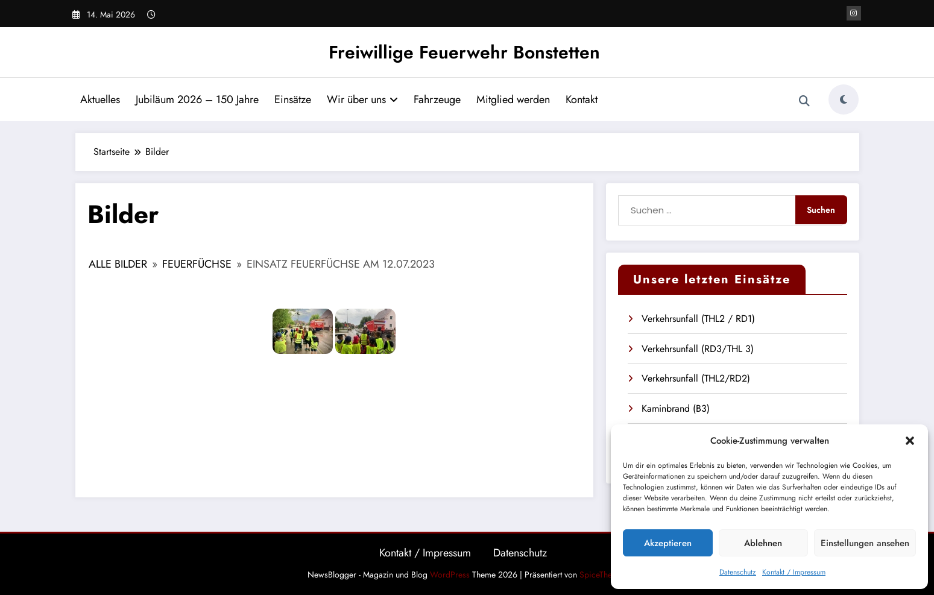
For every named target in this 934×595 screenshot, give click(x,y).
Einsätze (292, 99)
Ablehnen (763, 543)
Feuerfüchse (197, 264)
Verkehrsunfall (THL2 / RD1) (698, 319)
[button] (910, 441)
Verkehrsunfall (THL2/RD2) (696, 378)
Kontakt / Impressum (793, 572)
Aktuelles (100, 99)
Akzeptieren (668, 543)
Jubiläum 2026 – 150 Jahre (197, 99)
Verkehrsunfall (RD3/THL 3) (698, 349)
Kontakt (582, 99)
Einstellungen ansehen (865, 543)
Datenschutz (737, 572)
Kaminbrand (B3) (676, 408)
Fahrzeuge (437, 99)
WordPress (450, 574)
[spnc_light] (843, 99)
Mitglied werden (513, 99)
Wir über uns (362, 99)
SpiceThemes (602, 574)
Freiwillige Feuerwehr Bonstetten (464, 52)
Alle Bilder (118, 264)
